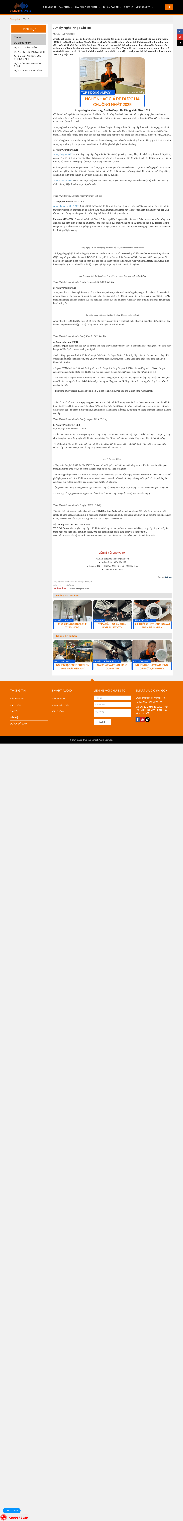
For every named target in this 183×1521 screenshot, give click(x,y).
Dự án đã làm (22, 42)
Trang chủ (49, 7)
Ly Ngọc (168, 1354)
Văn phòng (58, 1488)
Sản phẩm (65, 7)
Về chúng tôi (144, 7)
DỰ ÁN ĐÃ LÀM (112, 7)
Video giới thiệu (60, 1482)
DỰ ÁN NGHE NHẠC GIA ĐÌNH (29, 52)
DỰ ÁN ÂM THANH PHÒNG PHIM (28, 65)
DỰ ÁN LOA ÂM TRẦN (25, 47)
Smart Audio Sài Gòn (102, 1517)
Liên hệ (14, 1494)
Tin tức (128, 7)
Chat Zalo (12, 1510)
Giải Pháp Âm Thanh (87, 7)
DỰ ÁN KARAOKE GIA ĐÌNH (28, 70)
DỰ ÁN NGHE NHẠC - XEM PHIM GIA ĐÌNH (27, 57)
